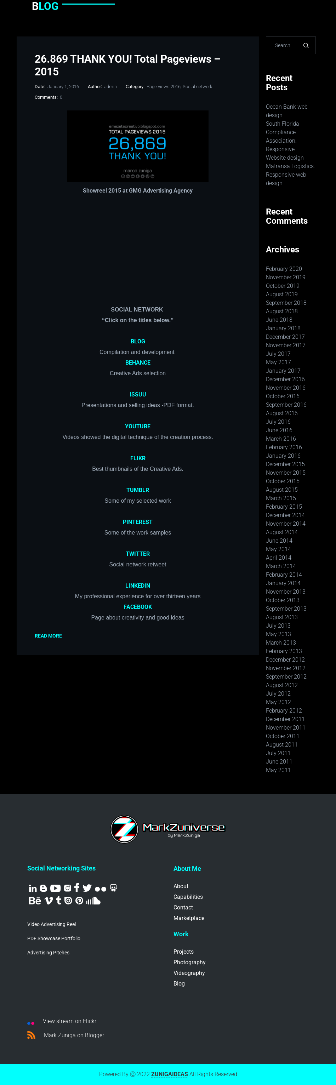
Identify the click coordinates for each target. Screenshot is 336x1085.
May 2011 (278, 770)
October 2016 (283, 396)
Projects (183, 951)
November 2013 (286, 591)
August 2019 (282, 294)
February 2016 (284, 447)
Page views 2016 (164, 86)
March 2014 (281, 566)
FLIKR (138, 458)
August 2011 (282, 744)
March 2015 (281, 498)
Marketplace (188, 918)
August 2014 (282, 532)
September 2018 (286, 302)
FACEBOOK (138, 607)
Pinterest (79, 900)
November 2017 (286, 345)
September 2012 (286, 676)
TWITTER (138, 553)
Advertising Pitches (48, 952)
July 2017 (278, 353)
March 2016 (281, 438)
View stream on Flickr (61, 1021)
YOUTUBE (137, 426)
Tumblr (58, 900)
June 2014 (279, 540)
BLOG (138, 341)
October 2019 (283, 285)
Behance (35, 900)
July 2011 (278, 753)
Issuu (68, 900)
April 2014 (278, 557)
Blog (43, 888)
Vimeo (48, 900)
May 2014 (278, 549)
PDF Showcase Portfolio (53, 938)
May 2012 (278, 702)
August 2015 (282, 489)
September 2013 (286, 608)
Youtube (55, 888)
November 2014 (286, 523)
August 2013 (282, 617)
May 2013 (278, 634)
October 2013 (283, 600)
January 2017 (283, 370)
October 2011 (283, 736)
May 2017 (278, 362)
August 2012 (282, 685)
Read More (48, 636)
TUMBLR (137, 490)
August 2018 (282, 311)
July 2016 (278, 421)
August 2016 (282, 413)
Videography (189, 973)
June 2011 (279, 761)
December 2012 (285, 659)
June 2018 (279, 319)
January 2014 (283, 583)
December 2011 (285, 719)
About (180, 886)
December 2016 (285, 379)
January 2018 (283, 328)
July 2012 (278, 693)
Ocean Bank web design (287, 111)
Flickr (101, 889)
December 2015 (285, 464)
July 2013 (278, 625)
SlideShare (113, 888)
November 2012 (286, 668)
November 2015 (286, 472)
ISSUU (138, 394)
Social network (197, 86)
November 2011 (286, 727)
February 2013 (284, 651)
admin (110, 86)
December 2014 (285, 515)
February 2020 (284, 268)
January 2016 (283, 455)
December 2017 (285, 336)
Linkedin (33, 888)
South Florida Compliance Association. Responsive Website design (285, 140)
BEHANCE (137, 362)
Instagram (67, 888)
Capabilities (188, 896)
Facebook (76, 887)
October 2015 (283, 481)
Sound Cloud (93, 900)
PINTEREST (138, 522)
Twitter (87, 888)
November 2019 (286, 277)
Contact (183, 907)
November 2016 (286, 387)
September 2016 (286, 404)
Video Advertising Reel (51, 924)
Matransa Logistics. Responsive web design (290, 175)
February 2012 (284, 710)
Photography (189, 962)
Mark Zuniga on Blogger (65, 1035)
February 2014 (284, 574)
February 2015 (284, 506)
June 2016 (279, 430)
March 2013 (281, 642)
